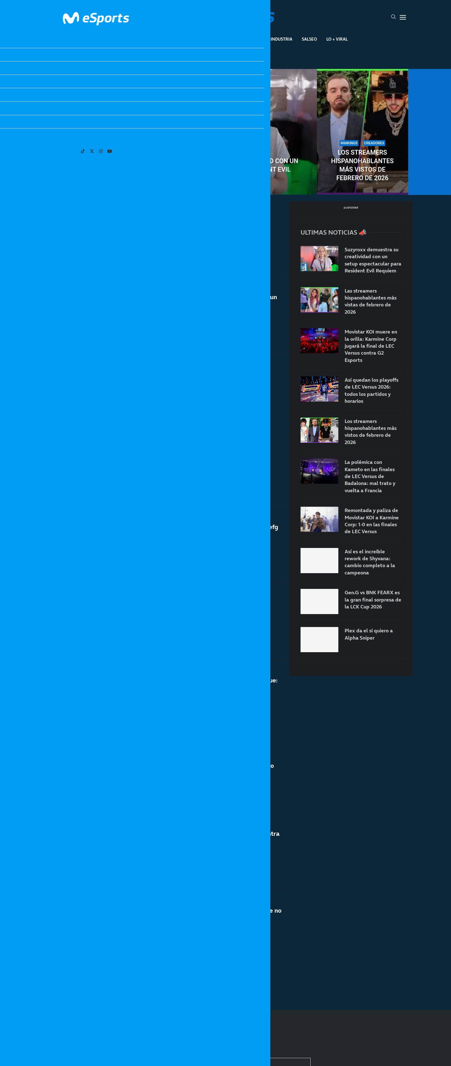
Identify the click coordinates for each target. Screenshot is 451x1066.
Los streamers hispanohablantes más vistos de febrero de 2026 (362, 165)
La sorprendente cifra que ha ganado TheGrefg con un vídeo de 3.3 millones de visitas (211, 534)
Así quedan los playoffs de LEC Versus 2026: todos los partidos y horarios (371, 390)
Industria (281, 39)
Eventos (218, 39)
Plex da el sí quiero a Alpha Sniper (193, 220)
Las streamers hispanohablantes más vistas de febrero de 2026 (88, 165)
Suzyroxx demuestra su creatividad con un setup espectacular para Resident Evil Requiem (225, 169)
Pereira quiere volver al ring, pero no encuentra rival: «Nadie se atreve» (211, 844)
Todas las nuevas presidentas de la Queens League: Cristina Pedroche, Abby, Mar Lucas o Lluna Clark (209, 777)
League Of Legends (124, 39)
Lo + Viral (337, 39)
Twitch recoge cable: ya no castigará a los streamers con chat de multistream (203, 454)
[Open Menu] (403, 17)
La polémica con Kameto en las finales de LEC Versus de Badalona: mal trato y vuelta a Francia (370, 476)
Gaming (191, 39)
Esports (164, 39)
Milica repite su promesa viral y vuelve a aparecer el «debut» (201, 620)
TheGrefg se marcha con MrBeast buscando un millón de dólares (210, 301)
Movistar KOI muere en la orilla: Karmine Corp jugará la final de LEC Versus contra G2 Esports (371, 345)
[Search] (393, 17)
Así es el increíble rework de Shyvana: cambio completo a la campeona (370, 562)
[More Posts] (164, 976)
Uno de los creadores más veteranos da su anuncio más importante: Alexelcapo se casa (207, 377)
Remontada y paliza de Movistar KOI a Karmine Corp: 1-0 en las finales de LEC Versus (372, 521)
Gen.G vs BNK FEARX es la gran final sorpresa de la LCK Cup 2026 (373, 599)
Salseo (309, 39)
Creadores (249, 39)
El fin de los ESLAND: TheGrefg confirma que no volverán (212, 914)
